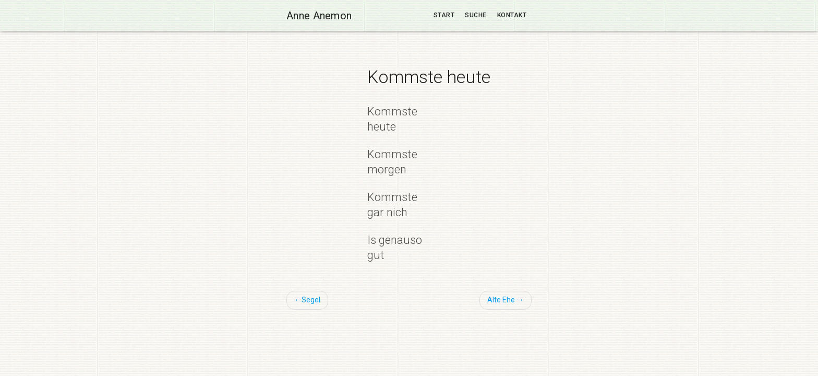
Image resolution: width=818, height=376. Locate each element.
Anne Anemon (319, 15)
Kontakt (512, 15)
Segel (311, 300)
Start (444, 15)
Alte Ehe (501, 300)
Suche (476, 15)
